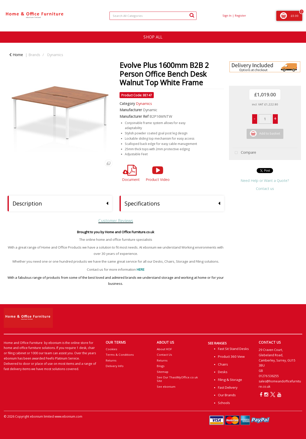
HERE (140, 269)
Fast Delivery (228, 387)
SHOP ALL (152, 37)
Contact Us (164, 354)
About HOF (164, 349)
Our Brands (227, 395)
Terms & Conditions (120, 354)
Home (16, 54)
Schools (224, 403)
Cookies (111, 349)
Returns (111, 360)
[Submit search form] (192, 15)
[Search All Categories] (152, 16)
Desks (222, 372)
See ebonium (166, 386)
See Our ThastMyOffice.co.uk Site (177, 379)
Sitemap (162, 372)
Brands (34, 54)
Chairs (223, 364)
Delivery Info (115, 366)
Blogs (161, 366)
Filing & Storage (230, 379)
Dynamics (55, 54)
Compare (244, 152)
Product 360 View (231, 356)
